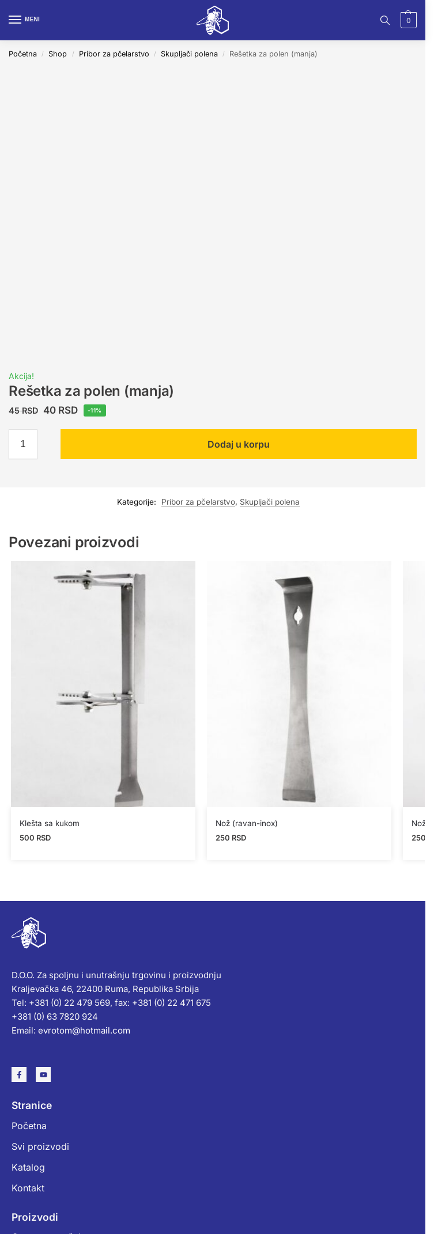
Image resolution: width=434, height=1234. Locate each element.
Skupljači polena (189, 54)
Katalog (28, 1167)
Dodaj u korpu (238, 444)
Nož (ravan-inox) (247, 823)
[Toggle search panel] (385, 20)
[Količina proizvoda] (23, 444)
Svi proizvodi (40, 1146)
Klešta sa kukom (50, 823)
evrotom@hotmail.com (84, 1030)
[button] (407, 20)
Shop (57, 54)
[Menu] (26, 20)
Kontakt (28, 1188)
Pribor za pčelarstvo (114, 54)
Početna (23, 54)
